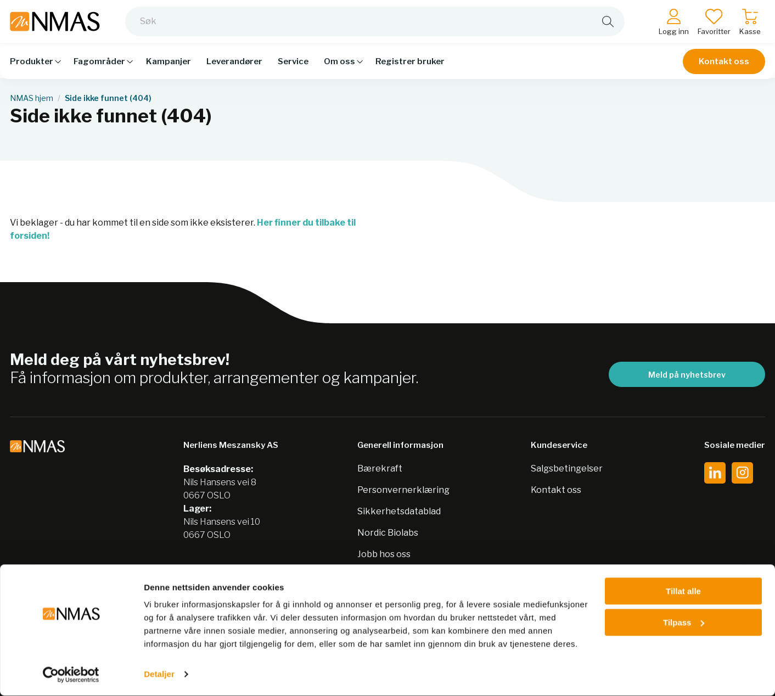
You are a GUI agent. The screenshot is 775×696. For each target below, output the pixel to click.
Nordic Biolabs (387, 532)
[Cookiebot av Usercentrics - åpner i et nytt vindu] (71, 674)
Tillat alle (683, 591)
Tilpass (683, 622)
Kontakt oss (724, 67)
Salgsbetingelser (567, 468)
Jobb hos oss (384, 554)
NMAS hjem (31, 98)
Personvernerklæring (403, 490)
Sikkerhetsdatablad (399, 511)
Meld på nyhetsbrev (687, 374)
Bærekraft (379, 468)
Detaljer (159, 674)
